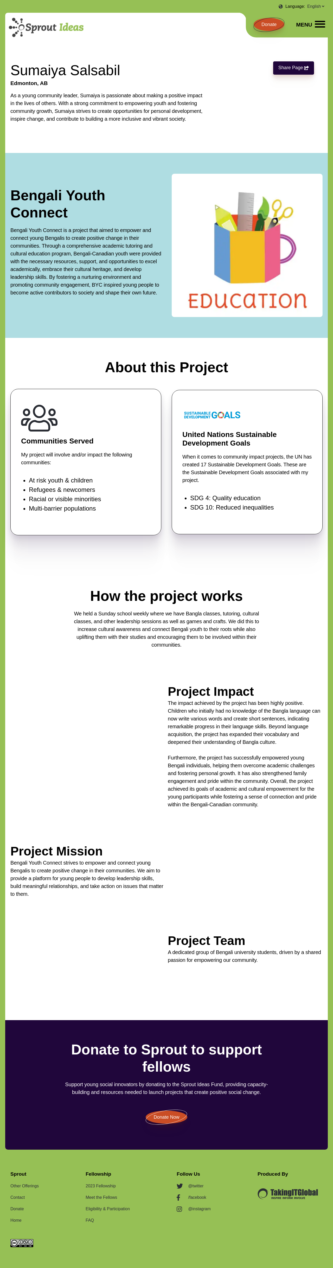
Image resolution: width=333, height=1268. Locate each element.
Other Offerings (24, 1186)
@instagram (199, 1209)
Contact (17, 1197)
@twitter (195, 1186)
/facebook (197, 1197)
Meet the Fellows (101, 1197)
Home (16, 1220)
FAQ (90, 1220)
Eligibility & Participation (108, 1209)
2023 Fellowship (101, 1186)
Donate (269, 24)
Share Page (292, 67)
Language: (295, 6)
